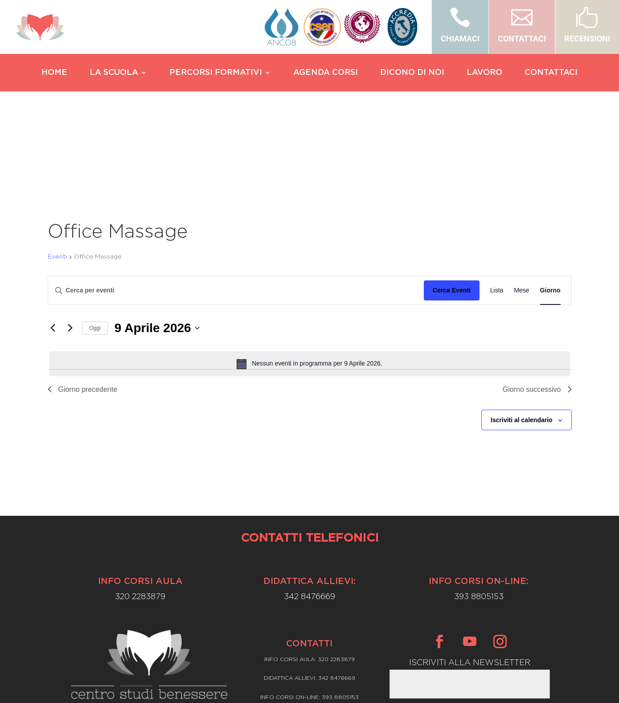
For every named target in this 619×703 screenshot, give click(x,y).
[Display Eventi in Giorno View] (550, 205)
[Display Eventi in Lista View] (497, 205)
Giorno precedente (83, 304)
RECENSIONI (587, 38)
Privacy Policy (309, 636)
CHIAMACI (460, 38)
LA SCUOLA (114, 73)
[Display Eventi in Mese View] (521, 205)
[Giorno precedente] (53, 243)
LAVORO (484, 73)
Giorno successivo (537, 304)
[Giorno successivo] (70, 243)
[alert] (309, 278)
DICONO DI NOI (412, 73)
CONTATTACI (522, 38)
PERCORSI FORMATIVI (215, 73)
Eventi (57, 172)
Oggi (95, 243)
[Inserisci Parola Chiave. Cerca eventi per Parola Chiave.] (236, 205)
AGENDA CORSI (325, 73)
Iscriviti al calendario (522, 334)
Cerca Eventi (452, 205)
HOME (54, 73)
